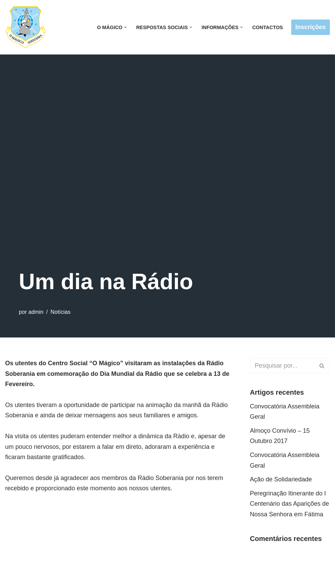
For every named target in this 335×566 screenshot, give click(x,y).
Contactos (267, 27)
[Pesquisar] (282, 365)
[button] (125, 27)
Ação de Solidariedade (281, 479)
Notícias (60, 312)
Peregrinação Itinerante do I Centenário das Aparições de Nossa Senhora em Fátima (289, 504)
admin (35, 312)
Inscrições (310, 27)
